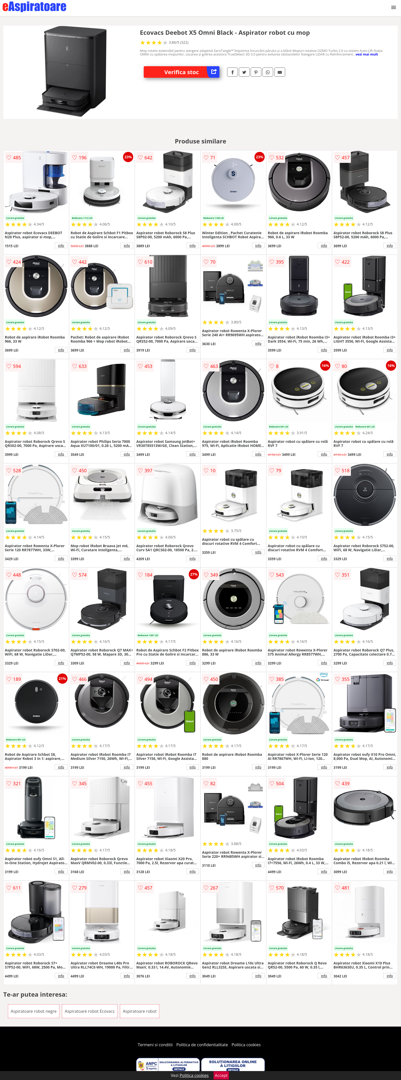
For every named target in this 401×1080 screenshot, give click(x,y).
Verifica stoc (191, 72)
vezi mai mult (366, 54)
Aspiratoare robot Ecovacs (90, 1011)
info (61, 245)
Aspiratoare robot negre (34, 1011)
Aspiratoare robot (140, 1011)
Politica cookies (246, 1045)
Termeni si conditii (155, 1045)
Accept (221, 1075)
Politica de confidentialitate (202, 1045)
